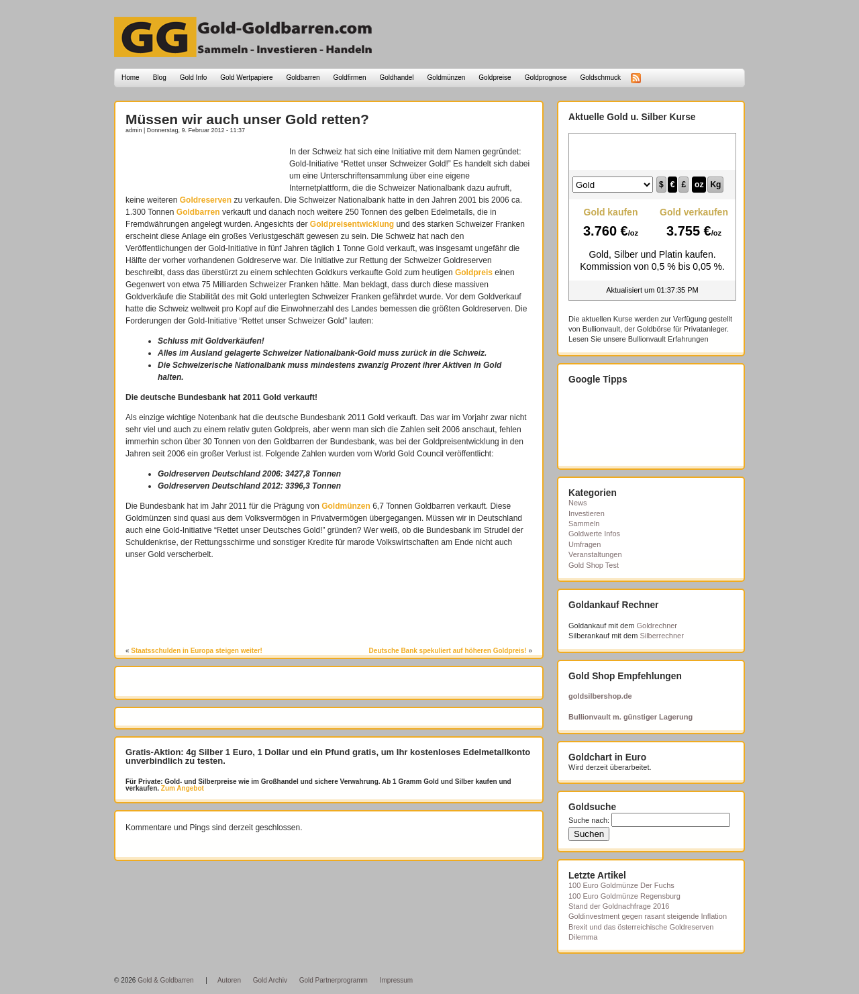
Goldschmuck (600, 77)
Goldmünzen (446, 77)
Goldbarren (303, 77)
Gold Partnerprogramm (333, 980)
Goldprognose (546, 77)
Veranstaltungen (595, 554)
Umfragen (584, 544)
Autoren (229, 980)
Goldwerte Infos (594, 534)
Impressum (396, 980)
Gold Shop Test (593, 565)
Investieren (586, 513)
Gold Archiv (270, 980)
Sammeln (583, 523)
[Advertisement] (204, 166)
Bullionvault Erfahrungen (668, 339)
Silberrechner (661, 636)
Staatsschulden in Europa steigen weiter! (196, 650)
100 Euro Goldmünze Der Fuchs (621, 885)
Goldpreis (474, 272)
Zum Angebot (181, 788)
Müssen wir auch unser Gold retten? (247, 119)
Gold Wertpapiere (246, 77)
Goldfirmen (350, 77)
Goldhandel (396, 77)
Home (130, 77)
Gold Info (193, 77)
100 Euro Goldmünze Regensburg (624, 896)
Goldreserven (206, 200)
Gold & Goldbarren (165, 980)
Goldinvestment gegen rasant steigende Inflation (647, 916)
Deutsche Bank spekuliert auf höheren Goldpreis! (448, 650)
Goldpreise (494, 77)
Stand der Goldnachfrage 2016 (618, 906)
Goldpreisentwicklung (352, 224)
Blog (159, 77)
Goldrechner (657, 626)
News (577, 503)
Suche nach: (588, 820)
